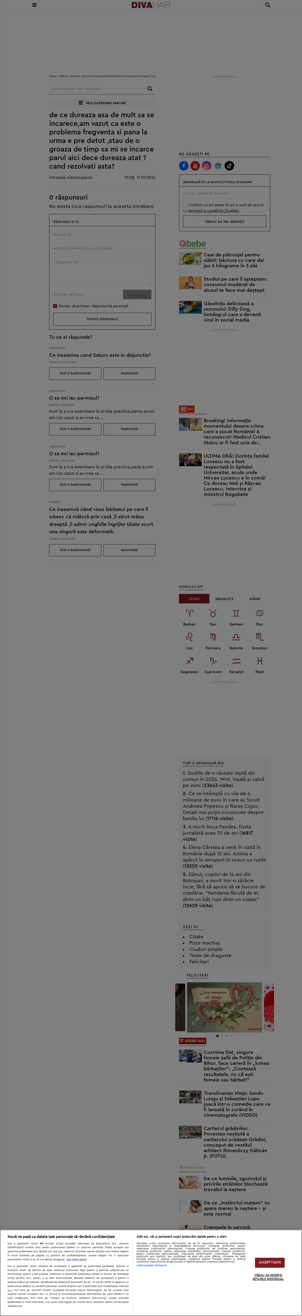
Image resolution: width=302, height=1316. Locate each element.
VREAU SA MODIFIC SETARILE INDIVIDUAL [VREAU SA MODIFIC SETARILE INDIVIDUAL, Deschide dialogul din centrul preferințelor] (268, 1277)
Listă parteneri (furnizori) (152, 1265)
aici (10, 1290)
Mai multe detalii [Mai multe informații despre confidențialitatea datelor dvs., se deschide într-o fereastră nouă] (76, 1259)
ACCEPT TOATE (270, 1262)
